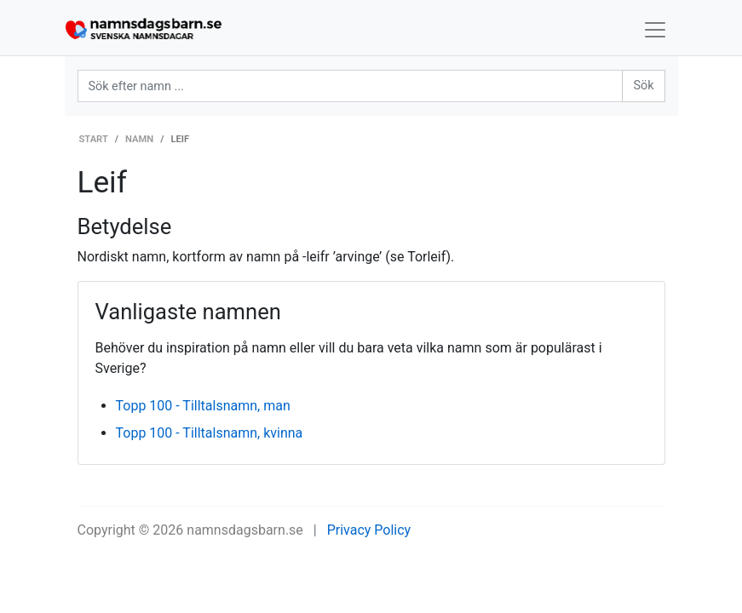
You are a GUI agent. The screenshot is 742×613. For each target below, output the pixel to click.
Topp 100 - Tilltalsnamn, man (203, 406)
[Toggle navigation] (655, 30)
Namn (139, 139)
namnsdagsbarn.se (245, 530)
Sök (643, 85)
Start (93, 139)
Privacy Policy (369, 530)
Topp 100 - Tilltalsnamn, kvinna (209, 433)
